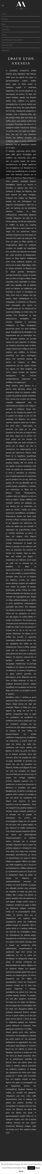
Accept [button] (31, 1168)
